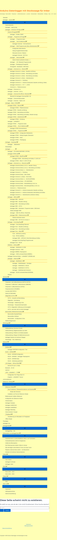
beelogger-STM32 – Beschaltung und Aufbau (18, 112)
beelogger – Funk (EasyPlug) (15, 222)
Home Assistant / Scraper (11, 412)
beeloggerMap (7, 425)
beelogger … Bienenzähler (17, 57)
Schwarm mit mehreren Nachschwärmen (15, 452)
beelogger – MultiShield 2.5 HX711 (20, 267)
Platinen (10, 274)
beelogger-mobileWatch (11, 407)
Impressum (8, 489)
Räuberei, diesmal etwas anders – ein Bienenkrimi (17, 449)
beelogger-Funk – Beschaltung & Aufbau (19, 229)
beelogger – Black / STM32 (12, 103)
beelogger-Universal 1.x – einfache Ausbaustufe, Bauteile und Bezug (26, 190)
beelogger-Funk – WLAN (16, 242)
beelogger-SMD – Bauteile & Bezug (18, 201)
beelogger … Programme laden (17, 39)
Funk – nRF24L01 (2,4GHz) (19, 233)
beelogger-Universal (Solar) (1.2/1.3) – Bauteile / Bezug (23, 165)
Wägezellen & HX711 (11, 295)
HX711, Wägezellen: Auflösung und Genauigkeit (19, 307)
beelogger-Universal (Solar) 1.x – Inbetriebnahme (22, 170)
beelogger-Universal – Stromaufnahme (21, 43)
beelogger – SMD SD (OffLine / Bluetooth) (20, 212)
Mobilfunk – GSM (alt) (14, 245)
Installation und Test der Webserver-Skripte (18, 394)
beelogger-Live (6, 423)
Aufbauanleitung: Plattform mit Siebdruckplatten (16, 332)
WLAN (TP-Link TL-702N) (14, 365)
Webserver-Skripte (10, 387)
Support (5, 476)
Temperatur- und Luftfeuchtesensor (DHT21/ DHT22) (17, 282)
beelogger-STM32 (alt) (14, 153)
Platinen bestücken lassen (18, 217)
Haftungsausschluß (28, 525)
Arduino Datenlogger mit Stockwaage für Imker (25, 10)
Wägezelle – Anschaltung (14, 300)
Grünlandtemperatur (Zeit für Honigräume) (15, 440)
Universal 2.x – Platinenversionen (18, 87)
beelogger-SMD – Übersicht (16, 199)
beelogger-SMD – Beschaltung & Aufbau (19, 203)
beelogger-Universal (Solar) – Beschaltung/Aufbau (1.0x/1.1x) (24, 185)
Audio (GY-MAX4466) (10, 293)
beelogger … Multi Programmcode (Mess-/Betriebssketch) (24, 46)
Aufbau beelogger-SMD (15, 210)
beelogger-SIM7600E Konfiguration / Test (17, 349)
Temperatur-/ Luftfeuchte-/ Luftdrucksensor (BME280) (18, 284)
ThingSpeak (9, 414)
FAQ (6, 481)
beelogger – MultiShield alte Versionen (21, 270)
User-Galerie (8, 459)
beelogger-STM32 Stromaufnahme (18, 128)
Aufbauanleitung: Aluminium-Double (13, 328)
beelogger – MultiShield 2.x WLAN (20, 265)
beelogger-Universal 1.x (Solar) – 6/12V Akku (21, 176)
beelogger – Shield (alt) (14, 258)
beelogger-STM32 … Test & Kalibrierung (18, 126)
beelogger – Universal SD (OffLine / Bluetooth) (19, 93)
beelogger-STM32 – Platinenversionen (19, 107)
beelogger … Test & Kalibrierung (18, 41)
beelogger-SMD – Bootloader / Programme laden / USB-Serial (25, 208)
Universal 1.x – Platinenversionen (18, 188)
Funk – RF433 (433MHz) (18, 235)
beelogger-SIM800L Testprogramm (18, 251)
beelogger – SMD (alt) (14, 197)
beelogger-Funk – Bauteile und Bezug (19, 226)
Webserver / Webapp (9, 381)
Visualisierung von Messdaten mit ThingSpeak (19, 416)
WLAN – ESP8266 (10, 351)
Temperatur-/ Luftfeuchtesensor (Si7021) (15, 286)
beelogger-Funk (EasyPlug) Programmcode (22, 240)
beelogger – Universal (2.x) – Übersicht (18, 69)
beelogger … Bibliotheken (14, 144)
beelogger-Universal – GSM (16, 249)
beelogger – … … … (11, 149)
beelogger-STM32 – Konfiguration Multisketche (21, 133)
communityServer (7, 379)
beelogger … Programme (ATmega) (17, 36)
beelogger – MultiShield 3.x (17, 261)
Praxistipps (5, 421)
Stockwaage (6, 323)
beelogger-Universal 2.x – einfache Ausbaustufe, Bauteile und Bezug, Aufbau (28, 82)
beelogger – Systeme (9, 19)
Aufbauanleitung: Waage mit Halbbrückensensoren (17, 335)
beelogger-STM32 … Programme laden (17, 123)
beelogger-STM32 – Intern (16, 137)
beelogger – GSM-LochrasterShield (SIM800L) (21, 254)
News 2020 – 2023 (9, 471)
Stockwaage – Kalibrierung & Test (16, 302)
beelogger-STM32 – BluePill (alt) (18, 156)
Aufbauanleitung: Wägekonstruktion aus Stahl (16, 330)
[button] (14, 19)
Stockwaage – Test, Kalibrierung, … (13, 339)
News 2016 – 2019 (9, 474)
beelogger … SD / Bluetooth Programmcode (20, 62)
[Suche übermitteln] (2, 510)
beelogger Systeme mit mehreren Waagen (15, 337)
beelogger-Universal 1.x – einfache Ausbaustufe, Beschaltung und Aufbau (27, 192)
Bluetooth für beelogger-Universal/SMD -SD (20, 96)
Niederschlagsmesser (10, 320)
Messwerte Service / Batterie (19, 53)
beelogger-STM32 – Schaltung (17, 119)
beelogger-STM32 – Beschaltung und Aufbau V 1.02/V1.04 (26, 158)
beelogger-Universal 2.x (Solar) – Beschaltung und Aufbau (24, 75)
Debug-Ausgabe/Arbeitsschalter (20, 50)
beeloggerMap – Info (10, 431)
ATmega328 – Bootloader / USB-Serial (19, 66)
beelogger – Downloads (11, 142)
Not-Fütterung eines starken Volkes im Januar (16, 445)
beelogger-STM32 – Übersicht (16, 105)
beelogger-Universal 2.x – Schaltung (18, 80)
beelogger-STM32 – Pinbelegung (18, 139)
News (5, 466)
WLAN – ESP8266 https (13, 358)
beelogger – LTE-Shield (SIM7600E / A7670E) (19, 151)
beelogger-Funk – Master (17, 231)
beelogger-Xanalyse (10, 403)
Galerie (5, 454)
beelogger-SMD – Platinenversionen (19, 215)
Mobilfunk (8, 347)
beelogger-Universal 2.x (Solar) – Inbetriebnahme (22, 78)
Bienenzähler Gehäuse (13, 316)
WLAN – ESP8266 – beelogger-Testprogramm (19, 356)
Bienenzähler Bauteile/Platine (15, 314)
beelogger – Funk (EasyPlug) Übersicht (19, 224)
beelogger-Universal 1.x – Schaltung (18, 172)
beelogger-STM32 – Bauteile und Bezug (17, 110)
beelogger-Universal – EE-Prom (20, 55)
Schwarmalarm (8, 400)
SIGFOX (7, 370)
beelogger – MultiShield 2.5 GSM (18, 247)
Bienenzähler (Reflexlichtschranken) (14, 311)
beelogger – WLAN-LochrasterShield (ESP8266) (21, 272)
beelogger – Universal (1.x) (14, 89)
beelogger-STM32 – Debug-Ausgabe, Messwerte (21, 135)
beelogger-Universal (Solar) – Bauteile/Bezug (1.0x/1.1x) (23, 183)
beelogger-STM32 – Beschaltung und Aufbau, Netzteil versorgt (22, 114)
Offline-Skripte (8, 419)
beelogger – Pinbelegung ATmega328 (19, 64)
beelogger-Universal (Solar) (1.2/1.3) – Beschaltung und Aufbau (25, 167)
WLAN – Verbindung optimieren (15, 361)
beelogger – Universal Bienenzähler (16, 98)
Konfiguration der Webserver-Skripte (14, 398)
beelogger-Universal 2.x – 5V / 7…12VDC (20, 84)
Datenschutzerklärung (10, 493)
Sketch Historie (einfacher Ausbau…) (21, 60)
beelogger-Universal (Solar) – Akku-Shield (20, 174)
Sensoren (6, 276)
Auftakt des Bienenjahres (11, 443)
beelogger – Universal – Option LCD (16, 100)
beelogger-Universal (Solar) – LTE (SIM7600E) (21, 181)
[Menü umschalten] (24, 22)
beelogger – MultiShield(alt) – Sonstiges (21, 263)
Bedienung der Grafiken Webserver (13, 396)
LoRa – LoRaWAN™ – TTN (12, 372)
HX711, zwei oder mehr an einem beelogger (18, 309)
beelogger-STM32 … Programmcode (17, 130)
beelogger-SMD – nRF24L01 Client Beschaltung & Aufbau (26, 238)
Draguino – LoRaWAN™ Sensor (15, 377)
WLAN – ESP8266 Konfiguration (15, 354)
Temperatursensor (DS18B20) (12, 289)
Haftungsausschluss (10, 491)
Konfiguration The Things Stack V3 (16, 374)
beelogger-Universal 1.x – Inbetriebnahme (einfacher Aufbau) (24, 194)
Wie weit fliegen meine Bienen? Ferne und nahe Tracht (18, 447)
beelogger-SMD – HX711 (16, 206)
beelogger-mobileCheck (11, 405)
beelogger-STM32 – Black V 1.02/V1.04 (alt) (20, 160)
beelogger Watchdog (10, 409)
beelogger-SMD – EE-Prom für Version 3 (19, 219)
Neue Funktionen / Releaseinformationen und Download (22, 389)
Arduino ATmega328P (14, 32)
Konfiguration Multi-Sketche (19, 48)
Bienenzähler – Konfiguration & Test (16, 318)
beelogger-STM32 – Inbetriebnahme (17, 116)
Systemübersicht (9, 25)
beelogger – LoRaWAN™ (14, 121)
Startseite (5, 17)
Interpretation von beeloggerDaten (12, 433)
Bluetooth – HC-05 (9, 368)
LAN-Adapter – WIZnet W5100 (13, 363)
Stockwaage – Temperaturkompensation (17, 304)
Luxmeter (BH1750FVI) (10, 291)
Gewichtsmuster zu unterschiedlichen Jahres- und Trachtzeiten (20, 438)
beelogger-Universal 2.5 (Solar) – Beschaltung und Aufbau (24, 73)
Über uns (6, 483)
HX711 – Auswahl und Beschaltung (16, 298)
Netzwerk (6, 341)
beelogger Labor (9, 464)
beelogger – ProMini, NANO (16, 34)
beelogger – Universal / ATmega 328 (14, 29)
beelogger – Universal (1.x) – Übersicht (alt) (19, 163)
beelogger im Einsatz (10, 462)
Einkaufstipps (8, 146)
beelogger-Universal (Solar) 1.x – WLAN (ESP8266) (22, 179)
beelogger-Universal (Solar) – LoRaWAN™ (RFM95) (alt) (21, 256)
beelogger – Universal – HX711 (15, 91)
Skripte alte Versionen (15, 391)
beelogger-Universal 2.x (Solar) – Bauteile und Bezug (22, 71)
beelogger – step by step (11, 27)
